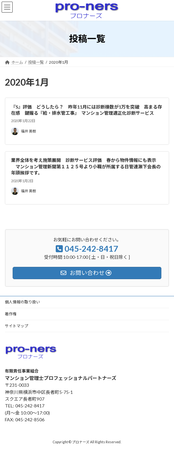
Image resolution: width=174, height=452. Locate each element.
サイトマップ (16, 325)
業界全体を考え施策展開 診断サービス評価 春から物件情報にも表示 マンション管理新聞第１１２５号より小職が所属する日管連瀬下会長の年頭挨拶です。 (86, 166)
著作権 (11, 313)
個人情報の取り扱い (22, 302)
